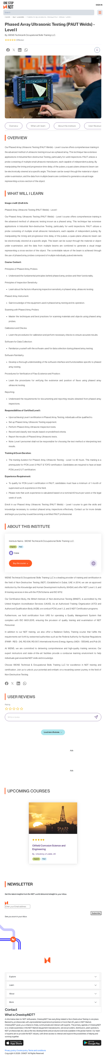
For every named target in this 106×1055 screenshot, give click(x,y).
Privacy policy (11, 1050)
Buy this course (20, 563)
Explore (12, 976)
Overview (13, 125)
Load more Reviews (53, 732)
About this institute (67, 125)
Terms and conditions (37, 1050)
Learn (11, 985)
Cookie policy (22, 1050)
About (11, 993)
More (11, 1002)
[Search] (48, 12)
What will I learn (38, 125)
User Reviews (95, 125)
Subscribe (96, 913)
